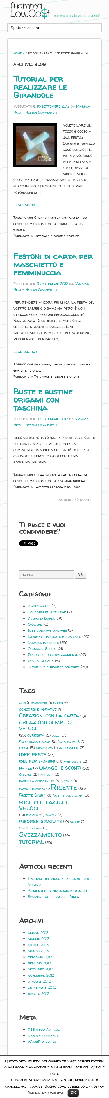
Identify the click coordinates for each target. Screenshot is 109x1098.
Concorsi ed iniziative (47, 612)
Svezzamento (40, 834)
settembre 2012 (42, 987)
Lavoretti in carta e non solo (57, 487)
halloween (68, 747)
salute (75, 822)
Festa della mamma (35, 741)
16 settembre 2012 (53, 106)
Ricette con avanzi (67, 795)
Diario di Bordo (41, 618)
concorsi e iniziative (38, 709)
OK (73, 1092)
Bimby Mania (39, 606)
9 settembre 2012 (52, 283)
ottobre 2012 (39, 981)
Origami (64, 480)
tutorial (19, 229)
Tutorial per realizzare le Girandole (40, 87)
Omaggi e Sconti (42, 648)
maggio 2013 (38, 938)
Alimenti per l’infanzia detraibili (57, 890)
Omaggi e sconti (60, 768)
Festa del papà (69, 742)
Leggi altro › (25, 204)
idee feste (49, 223)
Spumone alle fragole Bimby (54, 896)
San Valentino (30, 828)
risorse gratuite (71, 223)
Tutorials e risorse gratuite (57, 236)
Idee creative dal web (47, 630)
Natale (25, 768)
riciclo (32, 814)
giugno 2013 (38, 932)
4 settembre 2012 (52, 418)
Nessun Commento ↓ (41, 112)
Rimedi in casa (41, 660)
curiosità (35, 735)
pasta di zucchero (32, 789)
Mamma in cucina (43, 642)
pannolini (45, 774)
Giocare (35, 624)
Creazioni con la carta (52, 217)
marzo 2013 (38, 950)
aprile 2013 (38, 944)
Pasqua (66, 781)
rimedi (50, 814)
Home (17, 53)
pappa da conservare (36, 781)
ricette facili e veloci (44, 805)
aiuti (22, 703)
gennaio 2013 (39, 963)
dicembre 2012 (40, 969)
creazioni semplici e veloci (48, 725)
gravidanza (44, 748)
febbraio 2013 (40, 956)
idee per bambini (64, 364)
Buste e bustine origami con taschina (42, 399)
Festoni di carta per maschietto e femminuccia (53, 264)
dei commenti (43, 1035)
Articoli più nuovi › (74, 499)
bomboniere (39, 703)
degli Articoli (44, 1029)
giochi (24, 747)
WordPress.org (42, 1041)
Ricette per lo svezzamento (53, 654)
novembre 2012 (41, 975)
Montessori (72, 761)
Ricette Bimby (32, 795)
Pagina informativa (45, 1092)
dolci (56, 735)
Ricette (64, 787)
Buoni (58, 702)
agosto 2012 (38, 993)
